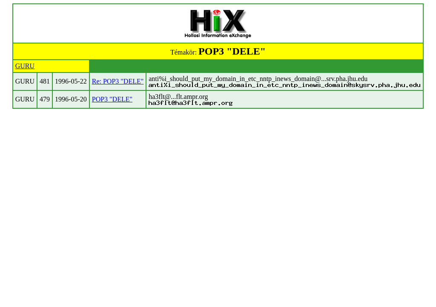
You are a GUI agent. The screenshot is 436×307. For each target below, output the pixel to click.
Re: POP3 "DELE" (118, 81)
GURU (24, 66)
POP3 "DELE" (112, 99)
